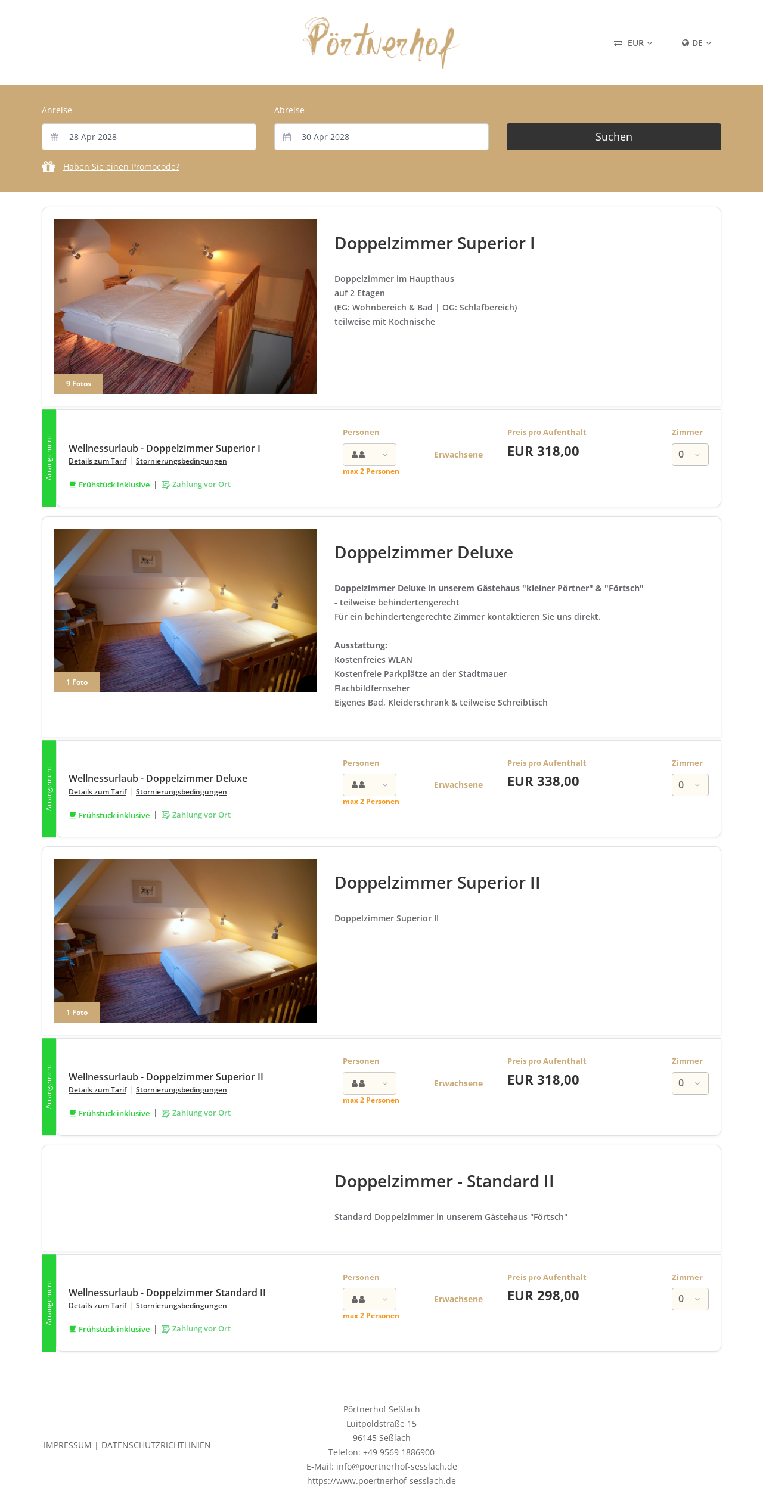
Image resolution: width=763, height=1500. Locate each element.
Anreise (57, 110)
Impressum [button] (68, 1445)
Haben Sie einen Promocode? (121, 166)
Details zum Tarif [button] (97, 461)
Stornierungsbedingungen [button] (181, 461)
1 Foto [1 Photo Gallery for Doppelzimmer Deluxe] (77, 682)
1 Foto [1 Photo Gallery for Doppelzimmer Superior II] (77, 1012)
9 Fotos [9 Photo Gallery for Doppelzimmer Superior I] (78, 383)
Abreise (289, 110)
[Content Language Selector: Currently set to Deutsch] (696, 43)
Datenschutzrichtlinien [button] (156, 1445)
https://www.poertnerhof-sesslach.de (381, 1480)
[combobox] (149, 136)
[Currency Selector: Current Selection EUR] (633, 43)
